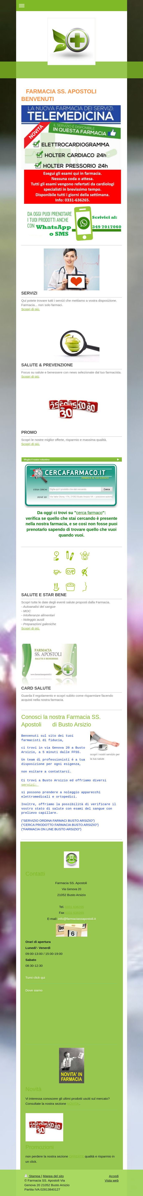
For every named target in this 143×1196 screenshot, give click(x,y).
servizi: (30, 785)
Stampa (32, 1176)
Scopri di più (30, 376)
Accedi (114, 1176)
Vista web (112, 1180)
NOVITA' (73, 1103)
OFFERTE (77, 1156)
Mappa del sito (53, 1176)
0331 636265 (74, 907)
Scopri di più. (30, 309)
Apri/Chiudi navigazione (71, 5)
